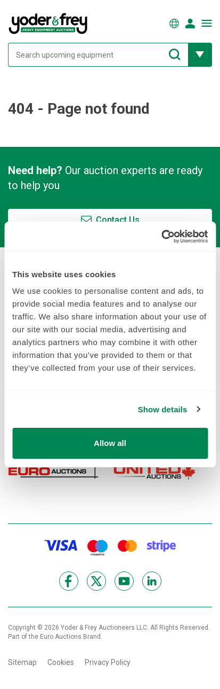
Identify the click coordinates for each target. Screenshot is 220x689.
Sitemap (22, 662)
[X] (96, 581)
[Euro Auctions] (53, 471)
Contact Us (118, 220)
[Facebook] (68, 581)
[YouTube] (124, 581)
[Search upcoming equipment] (98, 55)
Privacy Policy (108, 662)
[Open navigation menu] (206, 23)
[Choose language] (174, 23)
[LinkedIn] (151, 581)
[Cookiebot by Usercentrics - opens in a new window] (161, 237)
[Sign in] (190, 23)
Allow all (110, 443)
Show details (163, 409)
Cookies (60, 662)
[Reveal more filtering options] (200, 55)
